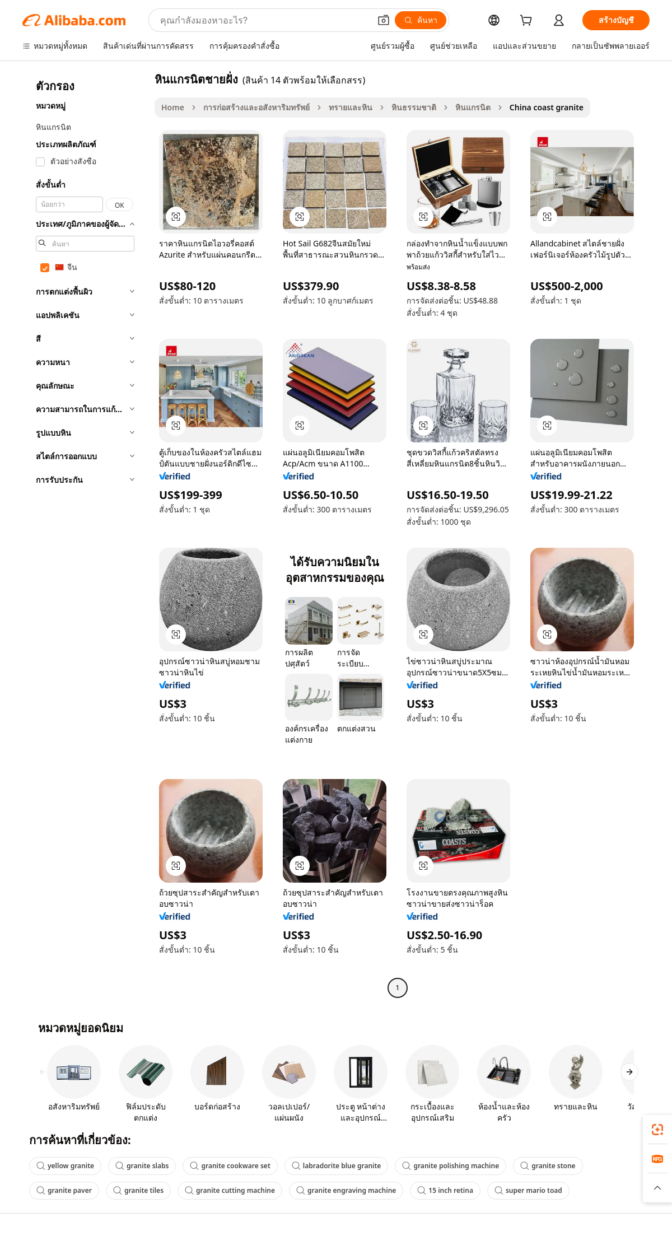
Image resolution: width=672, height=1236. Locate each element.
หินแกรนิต (473, 107)
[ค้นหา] (420, 20)
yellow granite (65, 1165)
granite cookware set (230, 1165)
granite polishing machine (450, 1165)
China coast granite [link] (547, 107)
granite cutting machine (230, 1190)
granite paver (64, 1190)
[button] (383, 20)
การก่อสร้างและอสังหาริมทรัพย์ (256, 107)
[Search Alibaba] (264, 20)
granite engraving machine (346, 1190)
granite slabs (142, 1165)
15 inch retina (445, 1190)
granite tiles (138, 1190)
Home (172, 107)
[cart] (528, 21)
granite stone (547, 1165)
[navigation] (85, 534)
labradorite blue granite (336, 1165)
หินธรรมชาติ (413, 107)
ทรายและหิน (350, 107)
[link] (657, 1129)
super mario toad (528, 1190)
